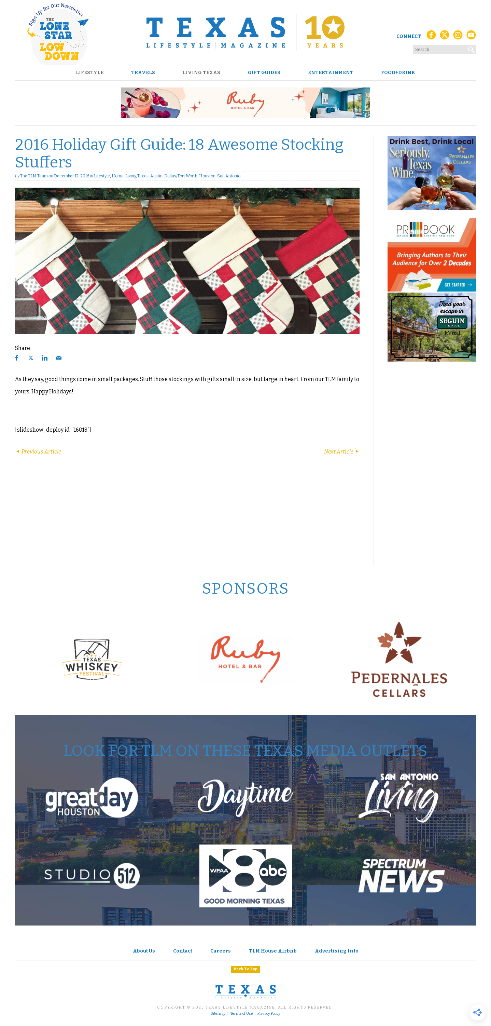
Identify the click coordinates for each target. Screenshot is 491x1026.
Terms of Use (241, 1014)
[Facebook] (431, 36)
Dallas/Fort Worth (180, 176)
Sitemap (218, 1014)
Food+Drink (398, 72)
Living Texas (201, 72)
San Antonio (228, 176)
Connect (408, 36)
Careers (220, 951)
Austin (156, 176)
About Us (144, 951)
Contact (182, 951)
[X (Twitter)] (444, 36)
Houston (207, 176)
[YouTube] (471, 36)
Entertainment (330, 72)
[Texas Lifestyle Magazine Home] (245, 32)
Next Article (342, 451)
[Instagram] (458, 36)
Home (118, 176)
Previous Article (38, 451)
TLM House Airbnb (273, 951)
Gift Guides (264, 72)
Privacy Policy (268, 1014)
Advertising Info (337, 951)
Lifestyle (89, 72)
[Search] (471, 48)
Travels (143, 72)
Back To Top (245, 969)
